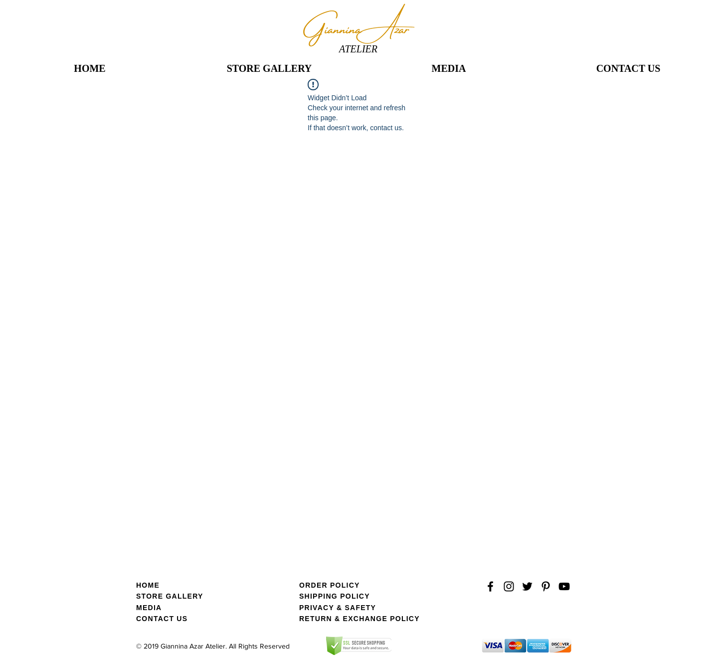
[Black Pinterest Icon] (545, 586)
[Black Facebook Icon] (490, 586)
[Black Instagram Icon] (509, 586)
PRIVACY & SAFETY (337, 608)
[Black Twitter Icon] (527, 586)
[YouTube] (564, 586)
